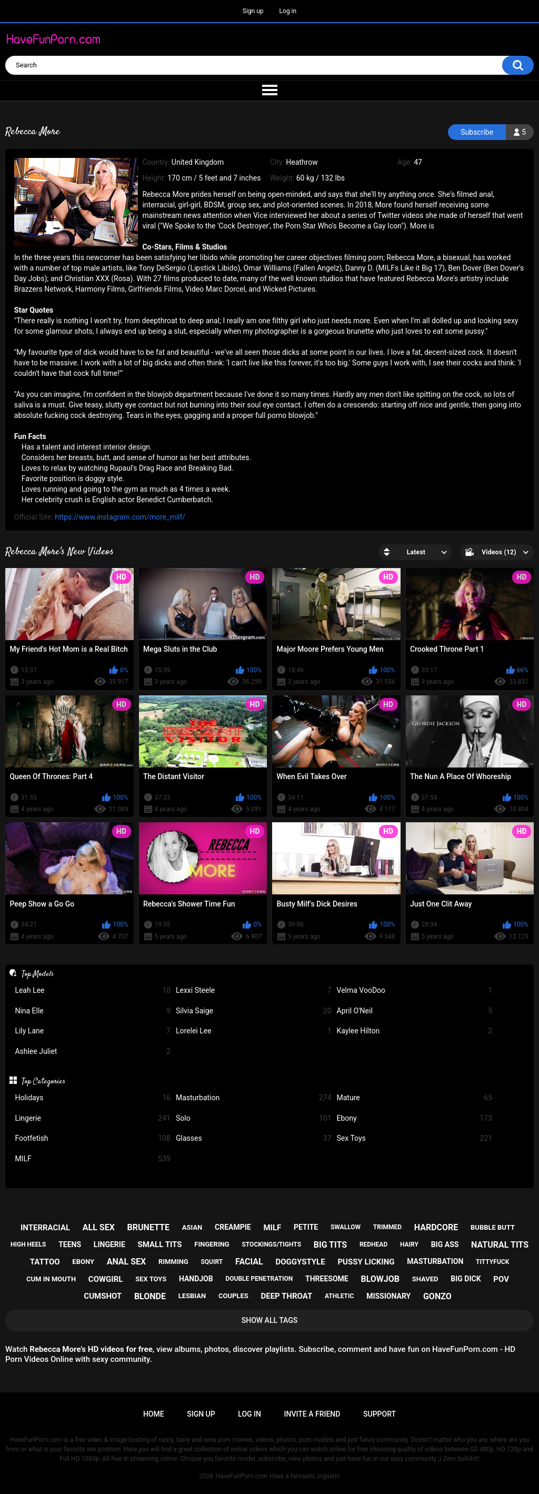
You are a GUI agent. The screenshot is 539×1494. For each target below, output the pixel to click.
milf (272, 1227)
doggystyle (300, 1262)
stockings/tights (271, 1244)
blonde (150, 1296)
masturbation (435, 1261)
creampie (233, 1227)
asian (192, 1227)
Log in (288, 11)
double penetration (259, 1278)
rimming (173, 1262)
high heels (28, 1244)
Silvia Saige (254, 1011)
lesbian (192, 1296)
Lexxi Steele (254, 990)
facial (249, 1262)
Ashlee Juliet (93, 1051)
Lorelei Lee (254, 1031)
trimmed (387, 1227)
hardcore (436, 1227)
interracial (45, 1227)
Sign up (253, 11)
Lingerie (93, 1118)
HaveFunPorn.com (241, 1476)
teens (69, 1244)
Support (379, 1414)
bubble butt (493, 1227)
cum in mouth (51, 1279)
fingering (211, 1244)
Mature (415, 1097)
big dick (466, 1278)
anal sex (126, 1262)
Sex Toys (415, 1138)
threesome (326, 1278)
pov (501, 1279)
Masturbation (254, 1097)
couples (233, 1296)
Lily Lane (93, 1031)
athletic (339, 1296)
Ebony (415, 1118)
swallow (346, 1227)
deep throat (286, 1296)
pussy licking (365, 1262)
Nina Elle (93, 1011)
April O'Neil (415, 1011)
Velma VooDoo (415, 990)
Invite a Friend (312, 1414)
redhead (373, 1244)
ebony (83, 1262)
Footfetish (93, 1138)
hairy (409, 1244)
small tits (160, 1244)
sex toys (150, 1279)
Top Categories (43, 1081)
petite (306, 1227)
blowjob (380, 1279)
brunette (148, 1227)
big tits (330, 1245)
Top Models (38, 974)
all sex (99, 1227)
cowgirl (105, 1279)
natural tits (499, 1245)
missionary (388, 1296)
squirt (212, 1262)
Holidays (93, 1097)
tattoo (45, 1262)
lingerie (109, 1244)
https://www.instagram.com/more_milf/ (120, 517)
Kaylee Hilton (415, 1031)
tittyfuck (492, 1262)
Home (153, 1414)
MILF (93, 1158)
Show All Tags (270, 1320)
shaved (425, 1279)
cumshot (103, 1296)
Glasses (254, 1138)
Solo (254, 1118)
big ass (445, 1244)
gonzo (437, 1296)
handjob (196, 1278)
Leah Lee (93, 990)
